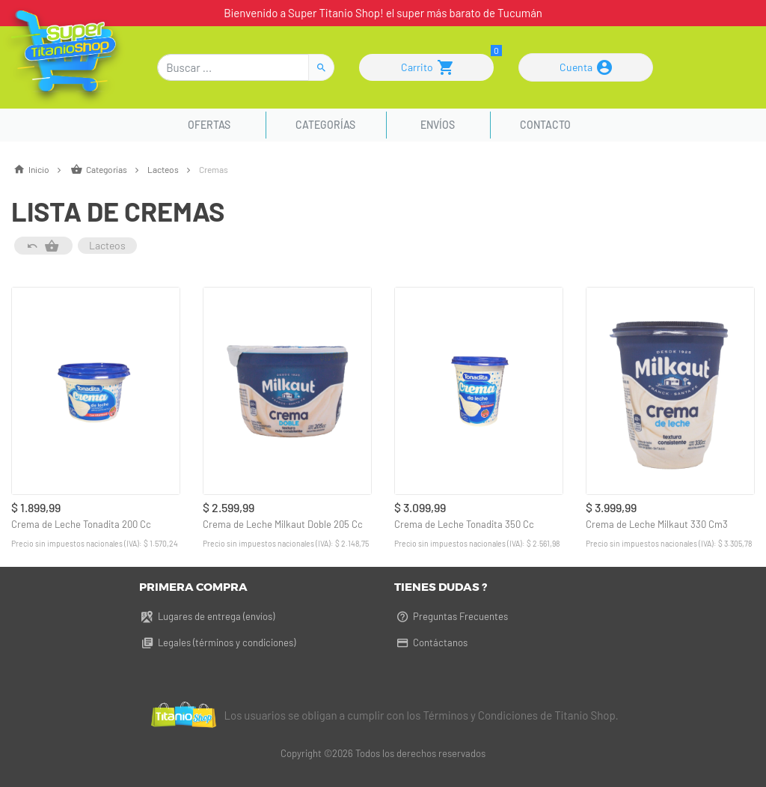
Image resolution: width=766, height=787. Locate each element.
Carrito (427, 67)
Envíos (437, 124)
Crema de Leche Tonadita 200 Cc (81, 524)
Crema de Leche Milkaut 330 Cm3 (657, 524)
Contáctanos (431, 642)
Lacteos (173, 169)
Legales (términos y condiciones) (217, 642)
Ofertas (211, 124)
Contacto (545, 124)
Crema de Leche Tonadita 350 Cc (464, 524)
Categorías (325, 124)
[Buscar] (233, 67)
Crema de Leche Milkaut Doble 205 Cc (283, 524)
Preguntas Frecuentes (451, 616)
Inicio (40, 169)
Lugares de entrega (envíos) (207, 616)
